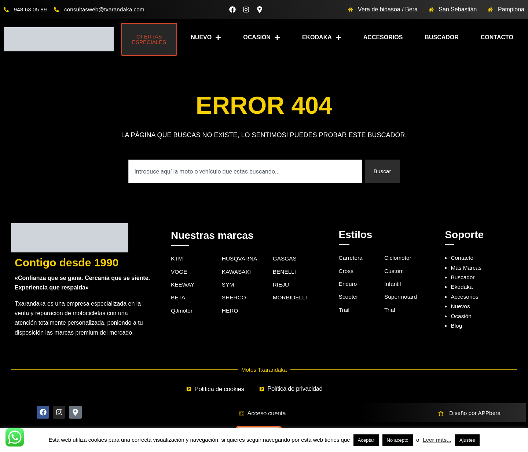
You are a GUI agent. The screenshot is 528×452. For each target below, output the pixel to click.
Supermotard (401, 298)
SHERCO (234, 298)
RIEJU (281, 285)
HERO (230, 312)
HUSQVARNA (240, 258)
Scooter (349, 298)
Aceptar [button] (366, 440)
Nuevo (206, 37)
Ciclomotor (398, 258)
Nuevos (460, 306)
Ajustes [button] (467, 440)
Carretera (351, 258)
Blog (456, 325)
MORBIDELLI (290, 298)
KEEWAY (183, 285)
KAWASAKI (237, 272)
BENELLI (285, 272)
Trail (344, 311)
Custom (394, 271)
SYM (228, 285)
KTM (177, 258)
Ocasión (261, 37)
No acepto (397, 440)
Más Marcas (467, 268)
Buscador (441, 37)
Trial (390, 311)
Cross (346, 271)
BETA (178, 298)
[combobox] (244, 171)
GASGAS (285, 258)
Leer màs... (437, 440)
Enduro (348, 284)
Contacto (497, 37)
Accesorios (383, 37)
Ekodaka (321, 37)
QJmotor (182, 312)
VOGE (179, 272)
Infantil (393, 284)
